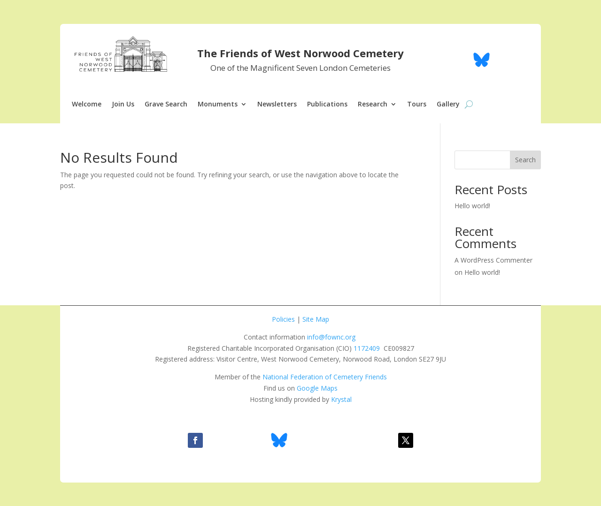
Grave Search (166, 104)
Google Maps (317, 388)
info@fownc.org (331, 336)
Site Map (315, 319)
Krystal (341, 399)
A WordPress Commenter (493, 260)
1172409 (367, 348)
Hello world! (472, 205)
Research (372, 104)
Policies (283, 319)
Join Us (123, 104)
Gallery (448, 104)
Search (525, 159)
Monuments (218, 104)
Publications (327, 104)
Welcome (86, 104)
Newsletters (277, 104)
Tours (416, 104)
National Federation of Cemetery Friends (324, 376)
